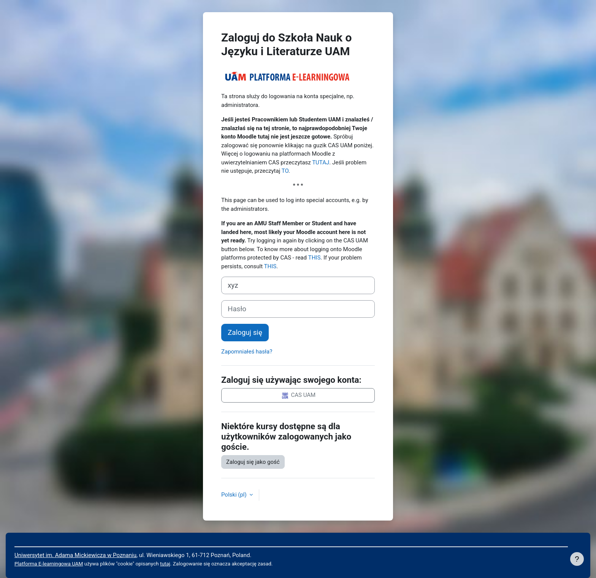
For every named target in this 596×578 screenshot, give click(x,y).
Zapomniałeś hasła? (246, 351)
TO (285, 170)
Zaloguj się (245, 332)
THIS (314, 257)
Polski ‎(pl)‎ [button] (234, 494)
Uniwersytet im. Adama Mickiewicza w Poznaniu (75, 555)
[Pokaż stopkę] (577, 559)
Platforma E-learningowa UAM (48, 563)
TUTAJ (320, 162)
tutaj (165, 563)
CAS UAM (298, 395)
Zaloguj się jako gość (253, 462)
